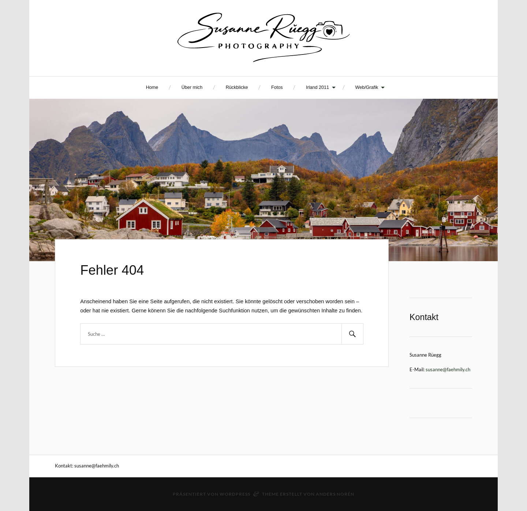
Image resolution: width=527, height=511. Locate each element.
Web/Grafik (366, 87)
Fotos (277, 87)
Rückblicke (237, 87)
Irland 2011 (317, 87)
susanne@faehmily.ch (448, 369)
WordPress (235, 494)
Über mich (192, 87)
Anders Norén (335, 494)
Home (152, 87)
